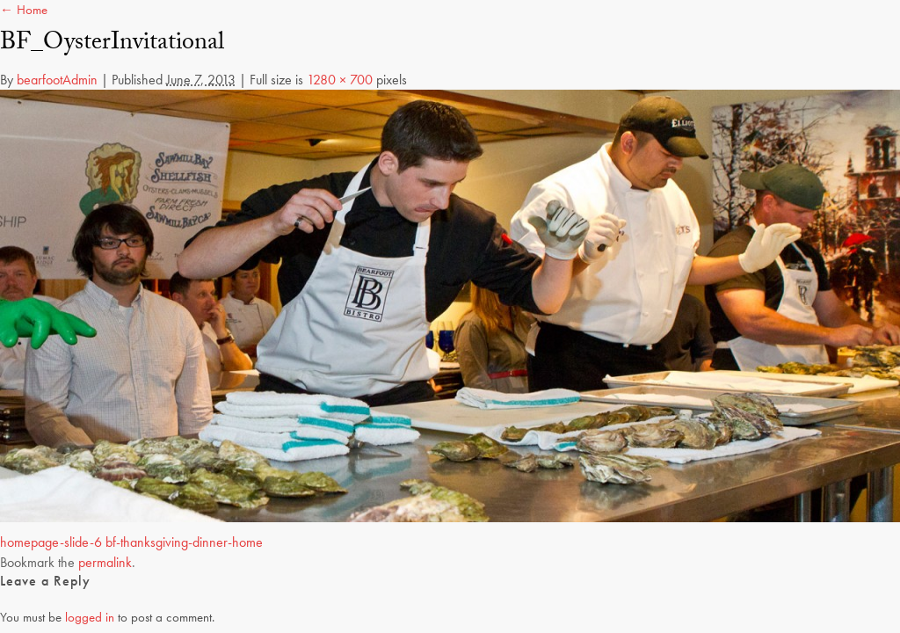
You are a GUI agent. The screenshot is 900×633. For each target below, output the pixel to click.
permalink (105, 562)
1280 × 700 (340, 79)
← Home (23, 9)
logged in (89, 617)
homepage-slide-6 (51, 542)
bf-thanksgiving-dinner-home (184, 542)
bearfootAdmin (57, 79)
